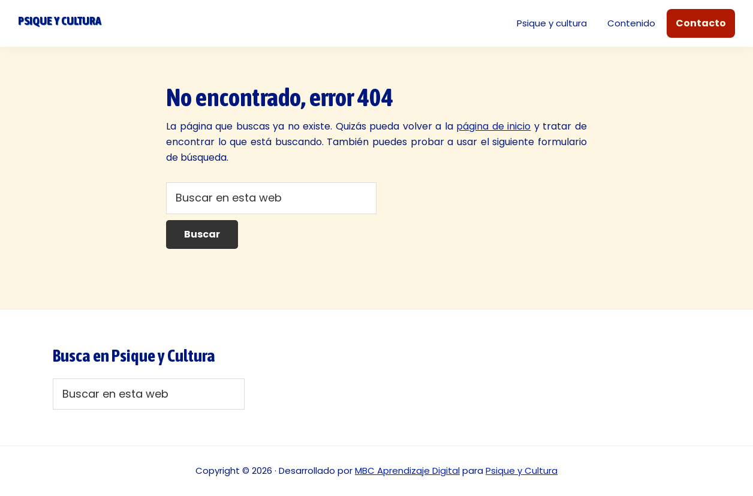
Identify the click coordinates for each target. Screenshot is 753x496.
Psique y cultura (59, 20)
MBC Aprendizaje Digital (407, 470)
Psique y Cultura (522, 470)
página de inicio (493, 126)
